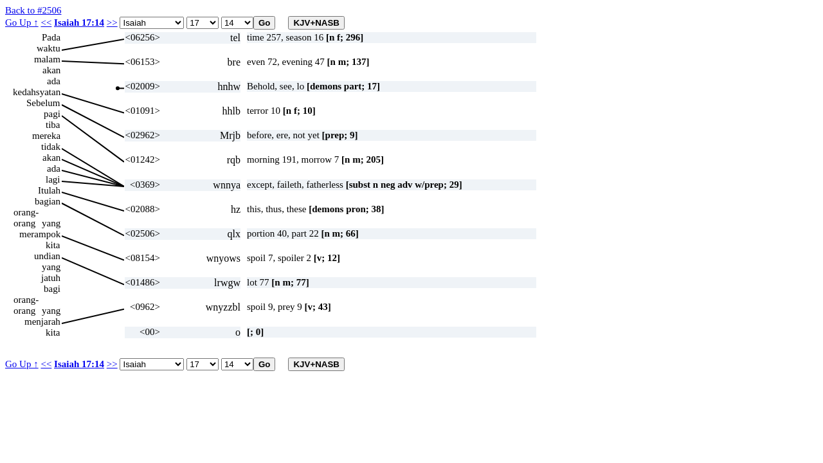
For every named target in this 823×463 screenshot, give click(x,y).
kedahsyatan (36, 92)
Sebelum (43, 103)
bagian (47, 201)
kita (53, 245)
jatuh (50, 278)
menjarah (42, 321)
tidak (50, 146)
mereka (46, 136)
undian (47, 256)
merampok (39, 234)
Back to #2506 (33, 10)
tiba (53, 125)
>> (112, 22)
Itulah (49, 190)
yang (51, 223)
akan (51, 70)
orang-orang (26, 212)
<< (46, 22)
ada (53, 81)
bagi (52, 289)
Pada (51, 37)
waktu (48, 48)
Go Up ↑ (22, 22)
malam (47, 59)
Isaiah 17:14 (79, 22)
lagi (53, 179)
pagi (52, 114)
